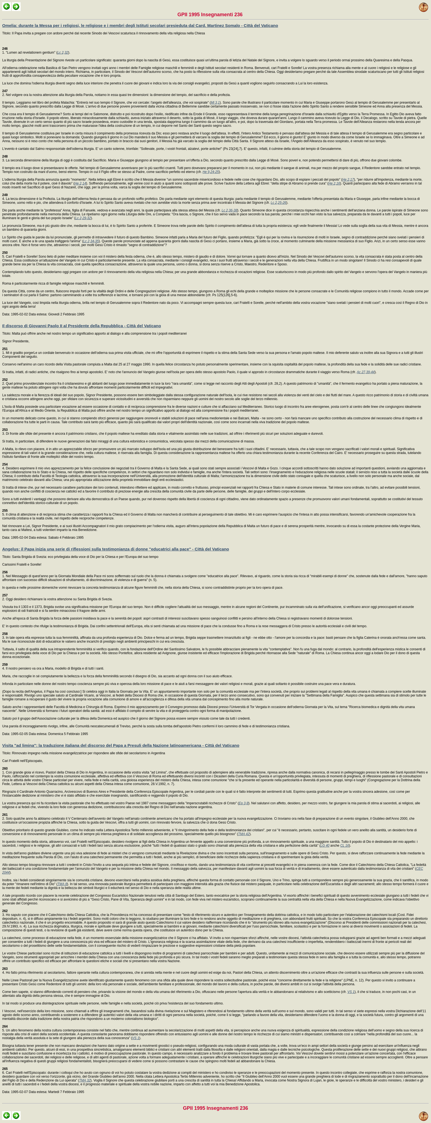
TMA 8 (62, 884)
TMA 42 (244, 834)
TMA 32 (85, 1080)
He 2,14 (80, 183)
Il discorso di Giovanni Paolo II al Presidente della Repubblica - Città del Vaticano (81, 325)
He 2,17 (348, 179)
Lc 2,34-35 (91, 241)
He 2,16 (334, 183)
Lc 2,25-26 (278, 203)
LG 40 (325, 845)
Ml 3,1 (215, 102)
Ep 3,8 (243, 803)
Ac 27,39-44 (366, 372)
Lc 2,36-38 (229, 210)
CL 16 (344, 845)
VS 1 (351, 992)
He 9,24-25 (211, 172)
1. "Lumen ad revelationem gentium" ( (29, 50)
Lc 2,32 (62, 52)
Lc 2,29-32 (83, 218)
